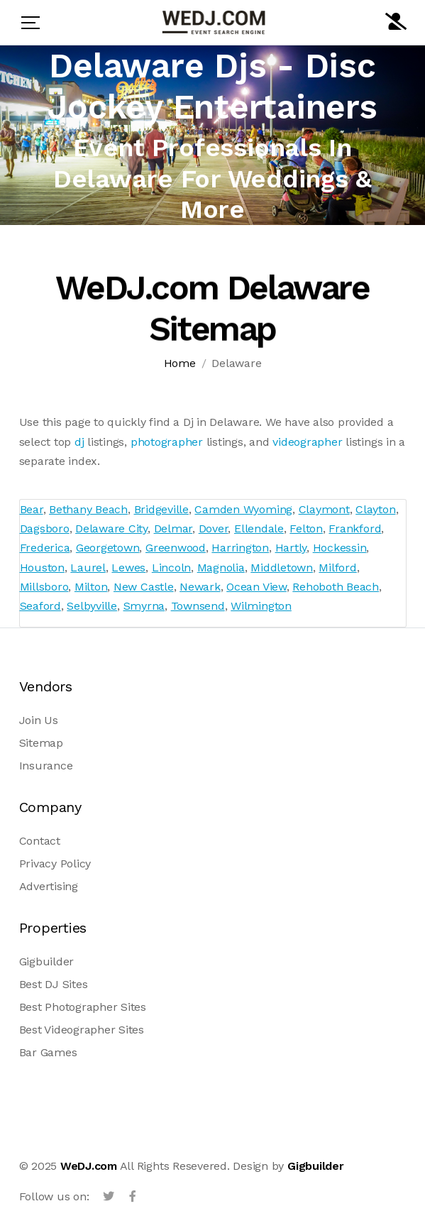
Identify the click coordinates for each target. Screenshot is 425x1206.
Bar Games (48, 1052)
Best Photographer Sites (82, 1007)
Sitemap (41, 743)
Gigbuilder (46, 961)
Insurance (46, 765)
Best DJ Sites (53, 984)
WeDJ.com (88, 1166)
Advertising (48, 886)
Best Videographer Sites (81, 1029)
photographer (167, 442)
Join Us (38, 720)
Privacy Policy (55, 863)
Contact (39, 841)
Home (180, 364)
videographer (307, 442)
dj (79, 442)
